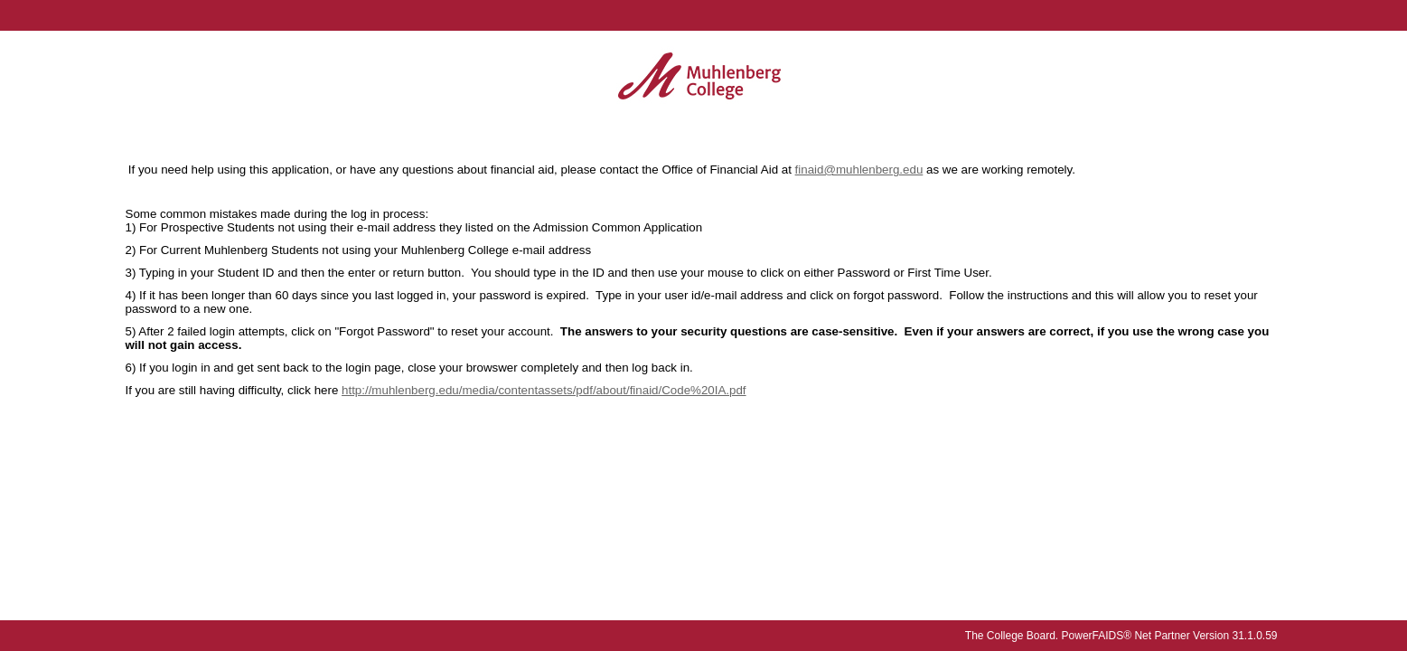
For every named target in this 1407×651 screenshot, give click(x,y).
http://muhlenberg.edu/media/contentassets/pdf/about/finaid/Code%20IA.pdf (544, 390)
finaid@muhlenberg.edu (859, 169)
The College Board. (1011, 635)
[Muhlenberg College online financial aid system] (699, 77)
